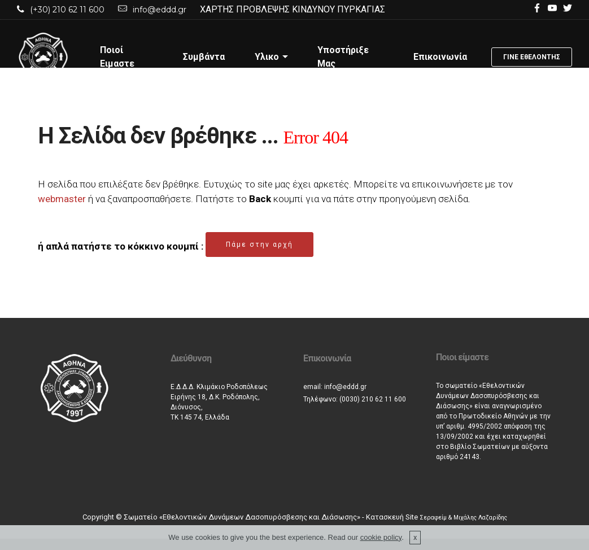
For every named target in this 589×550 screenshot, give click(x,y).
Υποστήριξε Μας (343, 57)
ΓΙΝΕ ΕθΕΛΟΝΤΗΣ (531, 57)
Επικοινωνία (440, 56)
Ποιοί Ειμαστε (117, 57)
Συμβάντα (204, 56)
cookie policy (381, 537)
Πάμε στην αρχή (259, 244)
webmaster (62, 198)
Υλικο (267, 56)
